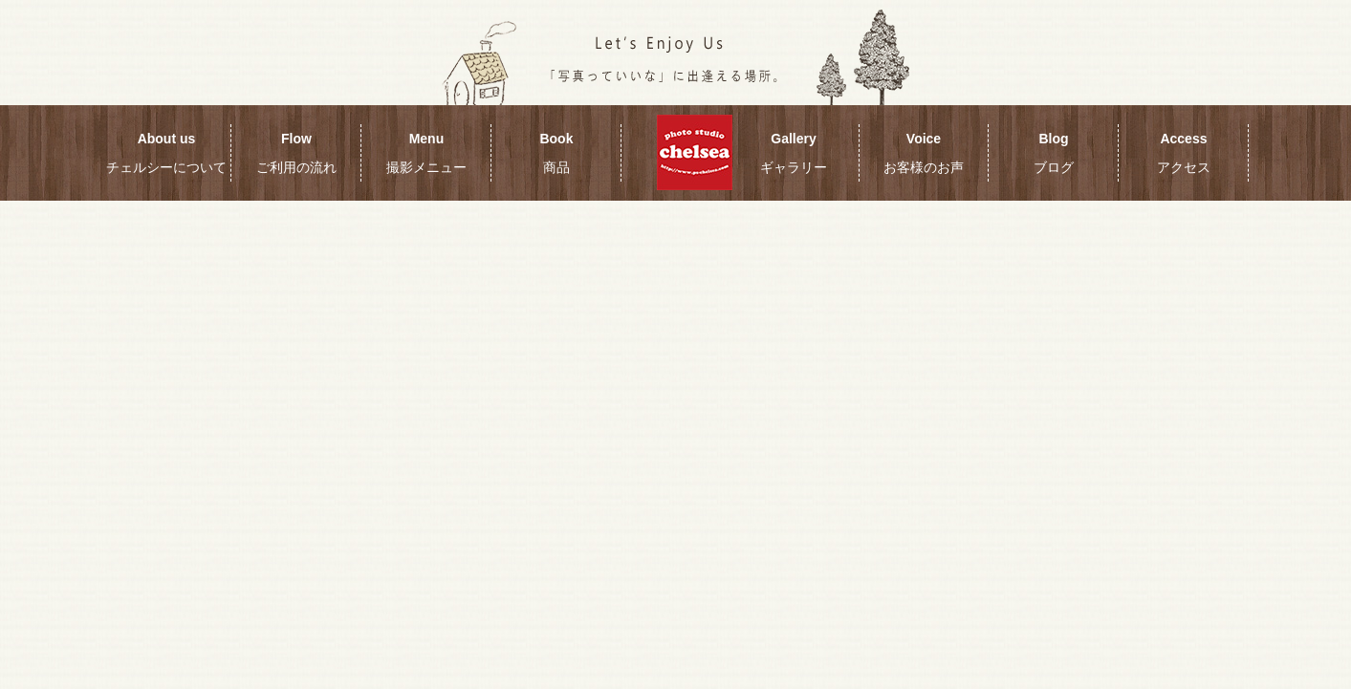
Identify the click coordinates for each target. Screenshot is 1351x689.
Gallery (793, 153)
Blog (1054, 153)
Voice (923, 153)
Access (1183, 153)
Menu (426, 153)
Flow (296, 153)
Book (556, 153)
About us (166, 153)
